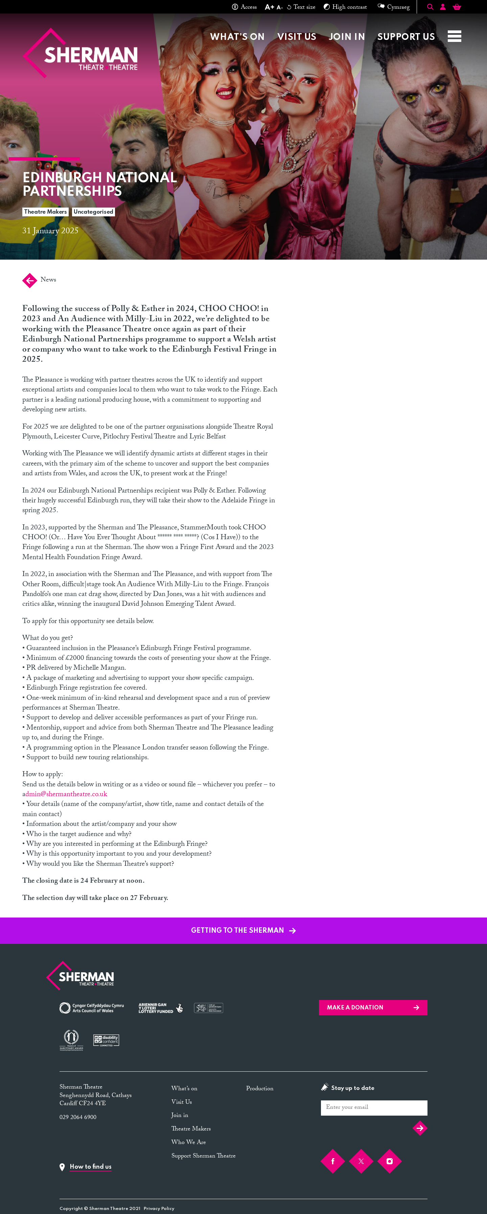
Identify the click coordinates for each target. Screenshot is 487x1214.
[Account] (443, 8)
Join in (347, 37)
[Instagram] (389, 1161)
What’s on (237, 37)
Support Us (406, 37)
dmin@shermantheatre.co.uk (66, 795)
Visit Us (297, 37)
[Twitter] (361, 1161)
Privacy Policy (159, 1209)
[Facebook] (333, 1161)
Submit (420, 1128)
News (39, 280)
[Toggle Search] (430, 6)
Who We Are (188, 1143)
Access (244, 8)
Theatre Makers (45, 212)
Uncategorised (93, 212)
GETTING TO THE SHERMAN (243, 931)
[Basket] (457, 8)
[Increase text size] (269, 8)
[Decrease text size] (280, 8)
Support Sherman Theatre (203, 1156)
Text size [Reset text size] (301, 8)
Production (260, 1089)
